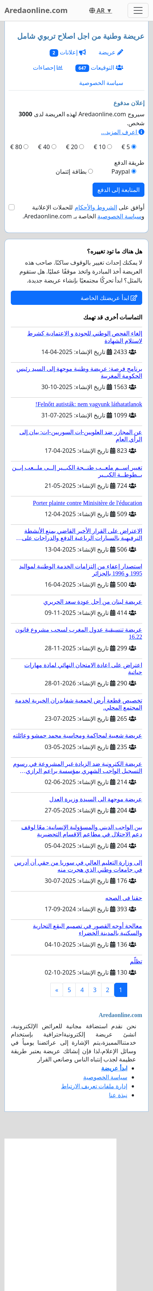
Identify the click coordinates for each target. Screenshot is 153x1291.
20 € (72, 147)
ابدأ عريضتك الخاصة (109, 298)
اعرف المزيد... (122, 132)
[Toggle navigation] (138, 10)
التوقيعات (99, 67)
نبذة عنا (118, 1095)
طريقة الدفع (129, 162)
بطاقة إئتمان (71, 171)
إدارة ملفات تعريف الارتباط (94, 1086)
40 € (44, 147)
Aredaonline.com (36, 10)
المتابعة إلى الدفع (118, 190)
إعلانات (68, 52)
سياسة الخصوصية (101, 83)
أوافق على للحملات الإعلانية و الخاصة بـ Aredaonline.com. (83, 211)
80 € (16, 147)
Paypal (120, 171)
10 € (100, 147)
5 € (126, 147)
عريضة (111, 52)
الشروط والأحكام (96, 207)
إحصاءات (48, 67)
